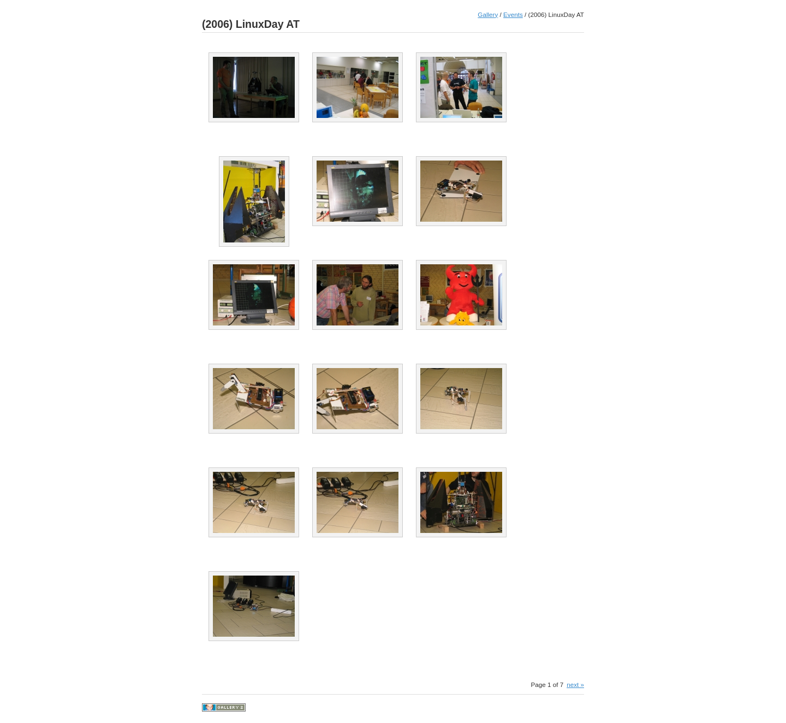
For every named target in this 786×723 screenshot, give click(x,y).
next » (575, 684)
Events (513, 14)
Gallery (488, 14)
